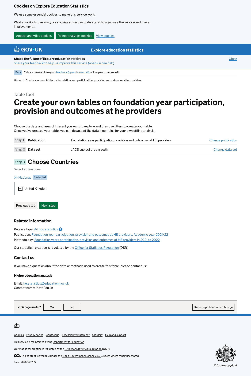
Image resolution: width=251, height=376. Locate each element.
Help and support (115, 335)
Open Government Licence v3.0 (81, 355)
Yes (55, 307)
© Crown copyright (225, 365)
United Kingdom (35, 189)
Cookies (19, 335)
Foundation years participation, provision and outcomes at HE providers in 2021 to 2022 (97, 240)
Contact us (52, 335)
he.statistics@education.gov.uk (46, 283)
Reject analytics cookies (75, 36)
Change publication (223, 140)
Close (233, 59)
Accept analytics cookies (34, 36)
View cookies (105, 36)
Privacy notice (34, 335)
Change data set (225, 149)
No (75, 307)
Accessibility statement (76, 335)
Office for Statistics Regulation (97, 248)
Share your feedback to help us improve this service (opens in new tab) (64, 63)
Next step (48, 206)
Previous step (25, 206)
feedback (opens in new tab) (72, 72)
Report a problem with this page (213, 307)
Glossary (97, 335)
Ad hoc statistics (48, 229)
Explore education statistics (117, 50)
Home (17, 80)
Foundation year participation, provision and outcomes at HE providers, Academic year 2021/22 (100, 235)
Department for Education (68, 342)
